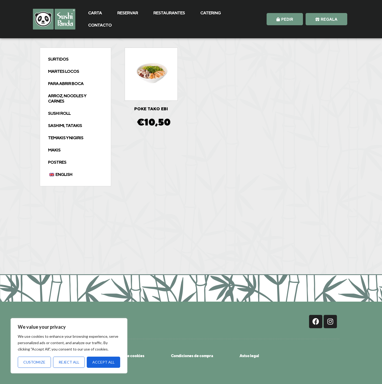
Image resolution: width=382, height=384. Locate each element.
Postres (57, 162)
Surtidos (58, 59)
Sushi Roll (59, 113)
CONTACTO (100, 25)
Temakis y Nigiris (65, 137)
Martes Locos (63, 71)
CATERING (210, 12)
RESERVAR (127, 12)
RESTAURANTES (169, 12)
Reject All (69, 362)
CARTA (95, 12)
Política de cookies (127, 355)
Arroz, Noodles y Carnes (67, 98)
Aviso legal (249, 355)
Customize (34, 362)
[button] (285, 19)
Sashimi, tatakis (65, 125)
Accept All (103, 362)
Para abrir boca (66, 83)
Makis (54, 150)
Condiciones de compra (192, 355)
